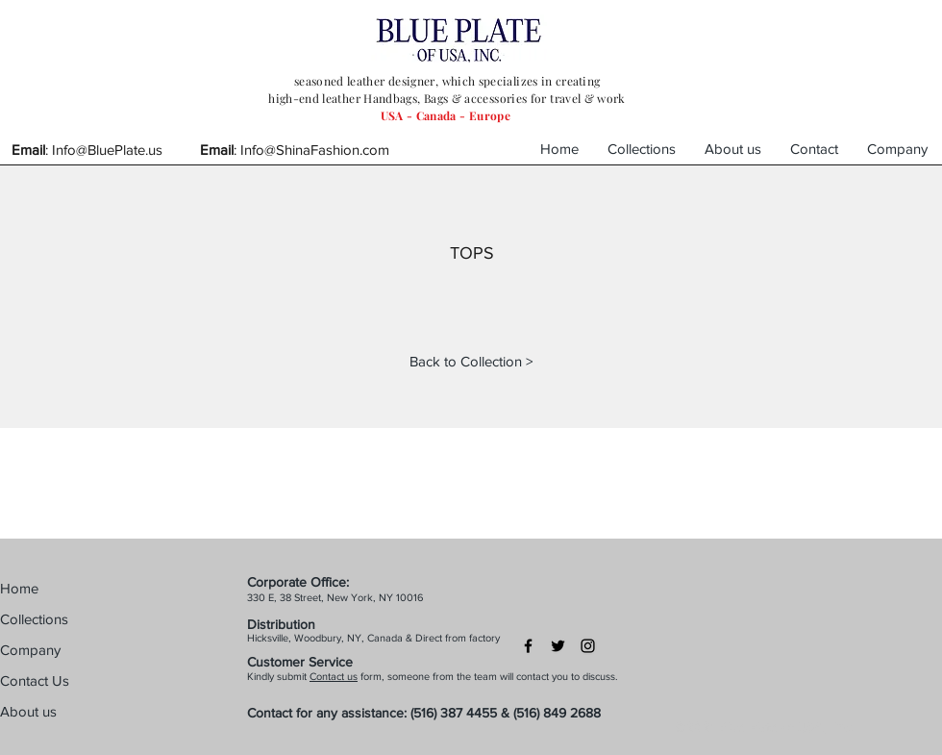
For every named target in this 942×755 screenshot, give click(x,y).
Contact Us (34, 680)
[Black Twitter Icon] (558, 646)
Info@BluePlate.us (107, 149)
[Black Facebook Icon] (528, 646)
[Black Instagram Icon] (588, 646)
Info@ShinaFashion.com (314, 149)
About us (28, 711)
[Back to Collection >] (471, 360)
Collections (34, 619)
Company (30, 650)
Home (19, 588)
